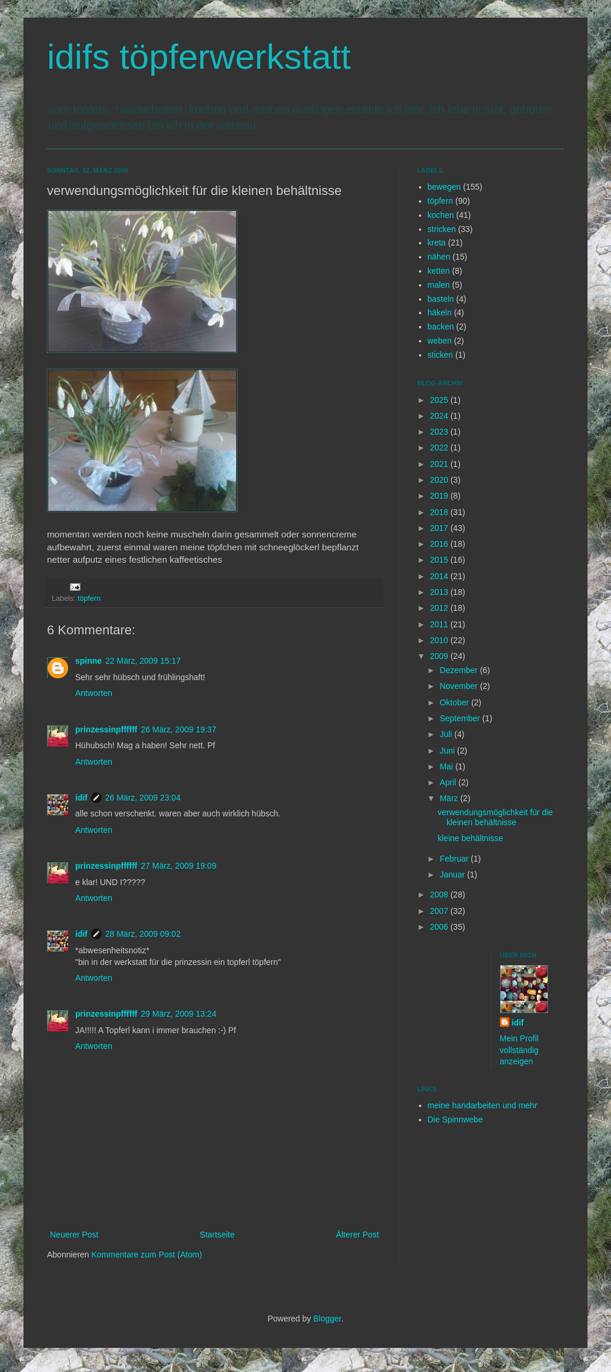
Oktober (455, 702)
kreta (437, 242)
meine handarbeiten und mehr (483, 1105)
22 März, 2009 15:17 (142, 660)
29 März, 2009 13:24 (178, 1013)
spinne (88, 660)
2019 (440, 495)
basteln (441, 299)
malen (439, 285)
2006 (440, 927)
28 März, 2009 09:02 (142, 934)
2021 (440, 464)
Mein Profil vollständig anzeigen (519, 1050)
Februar (455, 858)
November (459, 686)
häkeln (440, 312)
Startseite (217, 1234)
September (460, 718)
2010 (440, 640)
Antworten (93, 693)
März (449, 798)
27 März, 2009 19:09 (178, 865)
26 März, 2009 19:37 (178, 729)
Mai (447, 766)
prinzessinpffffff (106, 729)
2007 (440, 911)
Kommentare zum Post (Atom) (147, 1254)
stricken (442, 229)
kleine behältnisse (470, 838)
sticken (441, 354)
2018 (440, 512)
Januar (453, 874)
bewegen (444, 186)
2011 (440, 624)
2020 (440, 480)
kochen (441, 215)
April (448, 782)
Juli (446, 734)
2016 (440, 544)
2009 (440, 656)
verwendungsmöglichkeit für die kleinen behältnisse (495, 817)
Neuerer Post (74, 1234)
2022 (440, 447)
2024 (440, 416)
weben (440, 340)
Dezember (459, 670)
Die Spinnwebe (455, 1119)
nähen (439, 256)
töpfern (89, 598)
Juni (448, 750)
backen (441, 326)
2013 (440, 592)
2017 (440, 528)
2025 (440, 400)
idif (81, 797)
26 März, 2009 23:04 (142, 797)
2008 (440, 894)
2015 (440, 559)
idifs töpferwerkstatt (199, 56)
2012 (440, 608)
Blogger (327, 1318)
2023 (440, 431)
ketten (439, 270)
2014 (440, 576)
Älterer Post (357, 1234)
